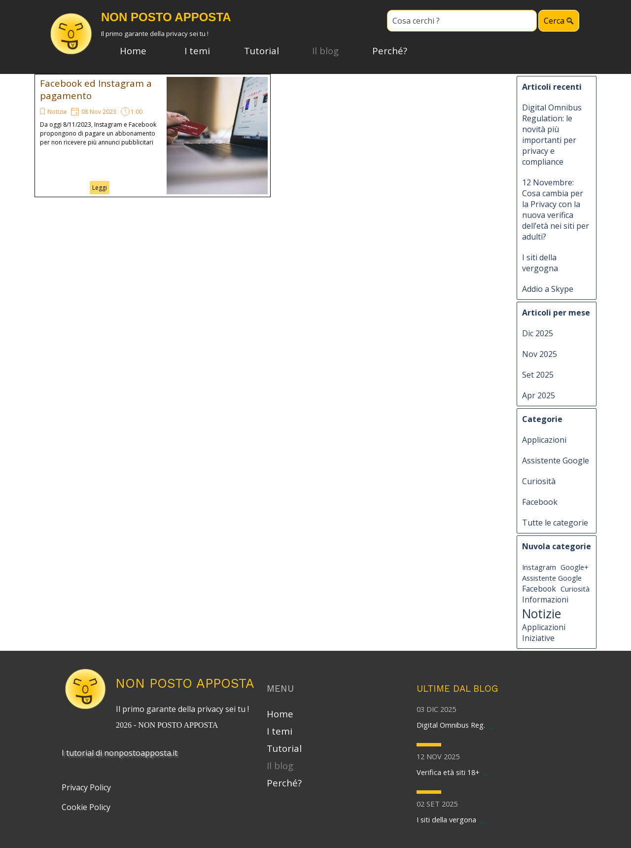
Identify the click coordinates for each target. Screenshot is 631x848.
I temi (197, 50)
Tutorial (261, 50)
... (491, 725)
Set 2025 (538, 374)
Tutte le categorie (555, 522)
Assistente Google (555, 460)
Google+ (575, 567)
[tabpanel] (185, 716)
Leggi (99, 187)
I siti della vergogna (540, 263)
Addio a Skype (547, 288)
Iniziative (538, 638)
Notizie (57, 111)
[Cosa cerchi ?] (462, 21)
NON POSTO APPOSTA (184, 683)
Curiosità (539, 481)
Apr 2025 (538, 395)
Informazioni (545, 599)
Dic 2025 (537, 333)
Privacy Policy (86, 787)
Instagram (539, 567)
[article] (153, 135)
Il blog (325, 50)
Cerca (554, 20)
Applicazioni (544, 439)
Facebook (540, 501)
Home (133, 50)
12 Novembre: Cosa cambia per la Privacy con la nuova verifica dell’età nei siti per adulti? (555, 209)
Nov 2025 (539, 354)
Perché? (389, 50)
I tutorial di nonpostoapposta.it (119, 752)
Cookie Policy (86, 807)
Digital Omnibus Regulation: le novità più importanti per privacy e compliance (552, 134)
